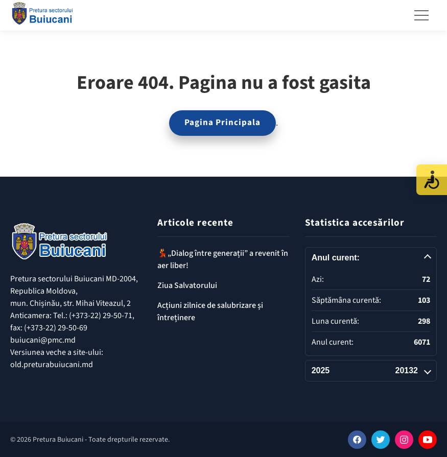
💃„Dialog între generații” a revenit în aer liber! (222, 259)
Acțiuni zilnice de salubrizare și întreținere (210, 311)
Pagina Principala (222, 122)
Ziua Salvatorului (187, 285)
